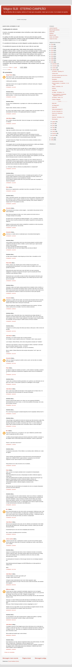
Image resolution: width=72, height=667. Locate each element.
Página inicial (26, 658)
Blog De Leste (53, 35)
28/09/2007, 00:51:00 (11, 610)
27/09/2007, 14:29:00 (11, 203)
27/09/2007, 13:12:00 (11, 97)
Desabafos (54, 79)
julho (53, 123)
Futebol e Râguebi (56, 99)
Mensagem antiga (40, 658)
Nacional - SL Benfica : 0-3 (58, 117)
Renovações (55, 119)
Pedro (7, 187)
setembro (54, 69)
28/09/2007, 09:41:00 (11, 619)
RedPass (52, 33)
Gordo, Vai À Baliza (54, 37)
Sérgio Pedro (9, 74)
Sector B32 (52, 31)
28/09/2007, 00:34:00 (11, 584)
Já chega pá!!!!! (55, 105)
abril (53, 129)
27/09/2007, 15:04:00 (11, 321)
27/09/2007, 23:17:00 (11, 569)
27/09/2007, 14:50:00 (11, 280)
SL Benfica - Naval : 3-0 (57, 97)
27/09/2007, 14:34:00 (11, 235)
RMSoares (8, 589)
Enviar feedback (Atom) (13, 661)
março (53, 131)
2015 (52, 46)
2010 (52, 56)
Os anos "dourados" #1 (57, 111)
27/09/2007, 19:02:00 (11, 504)
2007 (52, 62)
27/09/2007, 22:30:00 (11, 545)
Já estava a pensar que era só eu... (60, 75)
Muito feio (54, 103)
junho (53, 125)
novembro (54, 65)
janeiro (54, 135)
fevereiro (54, 133)
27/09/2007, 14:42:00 (11, 249)
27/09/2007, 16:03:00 (11, 394)
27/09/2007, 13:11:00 (11, 87)
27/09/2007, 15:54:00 (11, 384)
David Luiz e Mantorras (57, 113)
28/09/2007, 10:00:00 (11, 649)
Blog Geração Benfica (54, 29)
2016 (52, 44)
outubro (54, 67)
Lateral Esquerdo (53, 28)
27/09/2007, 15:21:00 (11, 353)
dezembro (54, 63)
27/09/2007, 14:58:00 (11, 308)
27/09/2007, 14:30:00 (11, 227)
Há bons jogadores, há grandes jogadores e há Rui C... (59, 95)
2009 (52, 58)
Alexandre (8, 208)
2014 (52, 48)
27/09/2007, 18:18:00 (11, 465)
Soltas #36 (54, 90)
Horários (54, 88)
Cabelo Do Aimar (53, 38)
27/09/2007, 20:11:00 (11, 517)
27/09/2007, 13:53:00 (11, 123)
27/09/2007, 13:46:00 (11, 113)
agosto (54, 121)
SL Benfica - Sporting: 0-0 (58, 71)
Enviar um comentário (9, 652)
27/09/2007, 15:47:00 (11, 374)
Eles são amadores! (56, 77)
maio (53, 127)
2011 (52, 54)
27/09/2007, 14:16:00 (11, 191)
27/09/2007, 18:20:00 (11, 489)
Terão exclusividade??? (57, 109)
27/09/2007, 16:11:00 (11, 405)
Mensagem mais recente (10, 658)
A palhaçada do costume (57, 81)
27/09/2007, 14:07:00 (11, 168)
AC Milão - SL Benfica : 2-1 (58, 92)
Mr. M (7, 430)
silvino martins (9, 538)
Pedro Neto (8, 262)
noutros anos (55, 73)
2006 (52, 137)
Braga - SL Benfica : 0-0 (57, 86)
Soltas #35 (54, 107)
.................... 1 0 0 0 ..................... (59, 101)
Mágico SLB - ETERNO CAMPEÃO (24, 8)
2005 (52, 139)
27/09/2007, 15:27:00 (11, 363)
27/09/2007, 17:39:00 (11, 444)
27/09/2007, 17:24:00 (11, 413)
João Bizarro (9, 118)
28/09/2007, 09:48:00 (11, 635)
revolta (9, 69)
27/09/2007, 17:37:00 (11, 426)
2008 (52, 60)
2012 (52, 52)
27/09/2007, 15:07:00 (11, 331)
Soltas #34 (54, 115)
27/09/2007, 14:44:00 (11, 258)
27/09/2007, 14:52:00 (11, 293)
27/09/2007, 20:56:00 (11, 534)
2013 (52, 50)
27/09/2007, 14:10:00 (11, 182)
